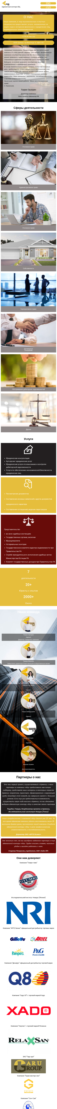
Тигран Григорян (28, 89)
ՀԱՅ (48, 7)
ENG (48, 3)
